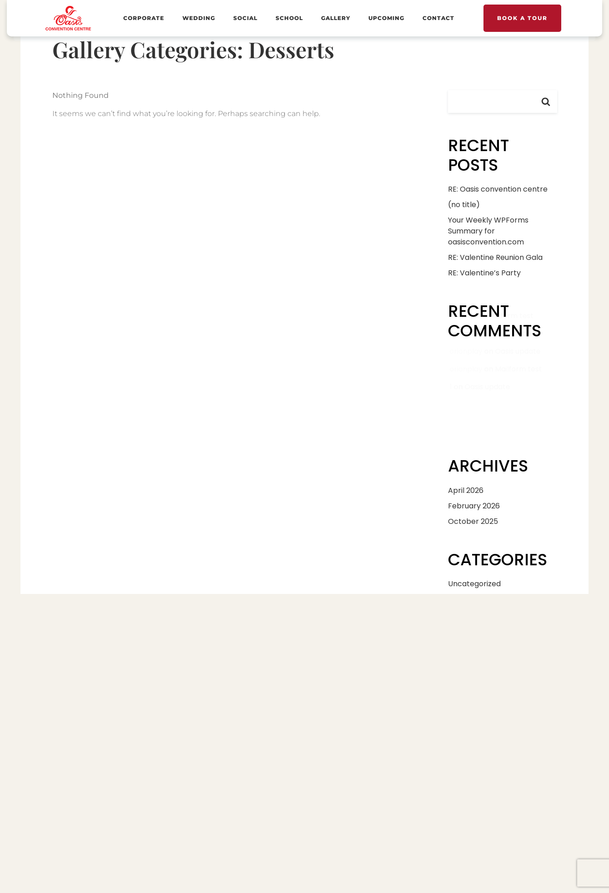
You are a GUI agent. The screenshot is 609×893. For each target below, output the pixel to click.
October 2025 (473, 521)
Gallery (335, 18)
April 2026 (465, 490)
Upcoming (386, 18)
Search (545, 101)
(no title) (464, 204)
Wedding (198, 18)
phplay (460, 337)
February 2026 (474, 506)
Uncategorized (474, 583)
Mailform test (510, 337)
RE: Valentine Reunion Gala (495, 257)
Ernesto (462, 355)
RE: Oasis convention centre (498, 189)
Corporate (143, 18)
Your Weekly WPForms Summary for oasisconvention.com (488, 231)
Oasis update (518, 372)
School (289, 18)
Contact (438, 18)
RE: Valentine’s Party (484, 273)
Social (245, 18)
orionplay (465, 372)
